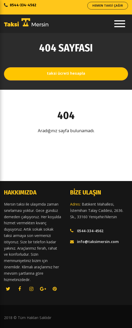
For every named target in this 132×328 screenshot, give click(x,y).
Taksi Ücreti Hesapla (66, 73)
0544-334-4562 (23, 5)
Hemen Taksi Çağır (107, 5)
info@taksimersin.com (98, 241)
